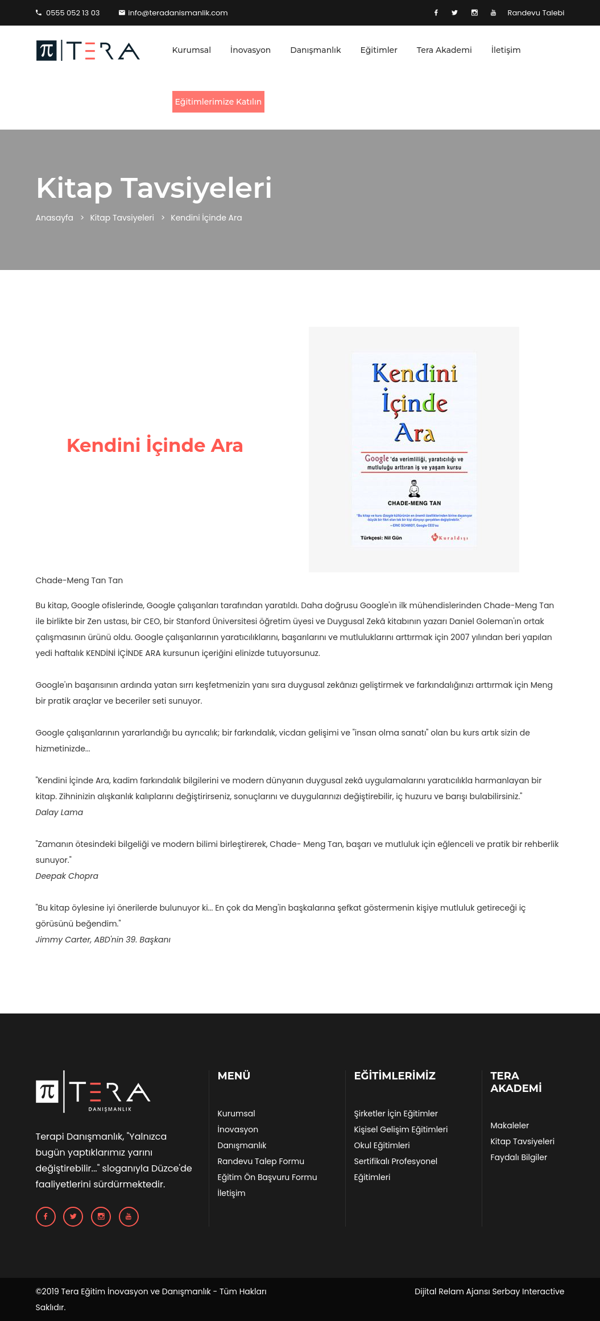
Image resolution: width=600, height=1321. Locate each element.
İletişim (506, 50)
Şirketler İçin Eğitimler (395, 1113)
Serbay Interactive (528, 1291)
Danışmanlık (315, 50)
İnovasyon (250, 50)
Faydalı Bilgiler (518, 1157)
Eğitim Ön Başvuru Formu (267, 1177)
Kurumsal (192, 50)
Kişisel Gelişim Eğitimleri (401, 1129)
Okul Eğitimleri (381, 1145)
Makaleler (509, 1125)
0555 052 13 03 (68, 12)
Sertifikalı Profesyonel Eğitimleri (395, 1169)
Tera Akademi (444, 50)
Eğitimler (379, 50)
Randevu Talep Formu (260, 1161)
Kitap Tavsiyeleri (122, 218)
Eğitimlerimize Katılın (218, 102)
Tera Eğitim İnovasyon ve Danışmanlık (135, 1291)
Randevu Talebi (535, 12)
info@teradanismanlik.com (173, 12)
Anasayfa (55, 218)
